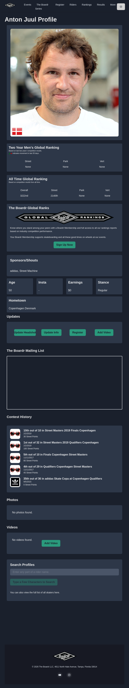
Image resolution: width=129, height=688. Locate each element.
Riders (73, 4)
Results (101, 4)
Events (27, 4)
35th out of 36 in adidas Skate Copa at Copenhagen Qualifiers (63, 478)
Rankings (87, 4)
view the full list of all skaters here (41, 592)
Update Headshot (25, 332)
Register (59, 4)
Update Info (51, 332)
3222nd (24, 195)
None (28, 166)
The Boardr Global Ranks (29, 208)
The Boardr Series (41, 6)
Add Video (104, 332)
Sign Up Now (64, 244)
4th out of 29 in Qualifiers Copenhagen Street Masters (58, 466)
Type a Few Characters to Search (34, 582)
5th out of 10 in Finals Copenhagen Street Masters (56, 454)
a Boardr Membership (65, 228)
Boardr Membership (24, 237)
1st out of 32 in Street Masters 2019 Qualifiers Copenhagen (61, 442)
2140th (54, 195)
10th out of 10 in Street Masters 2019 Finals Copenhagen (60, 430)
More (113, 4)
